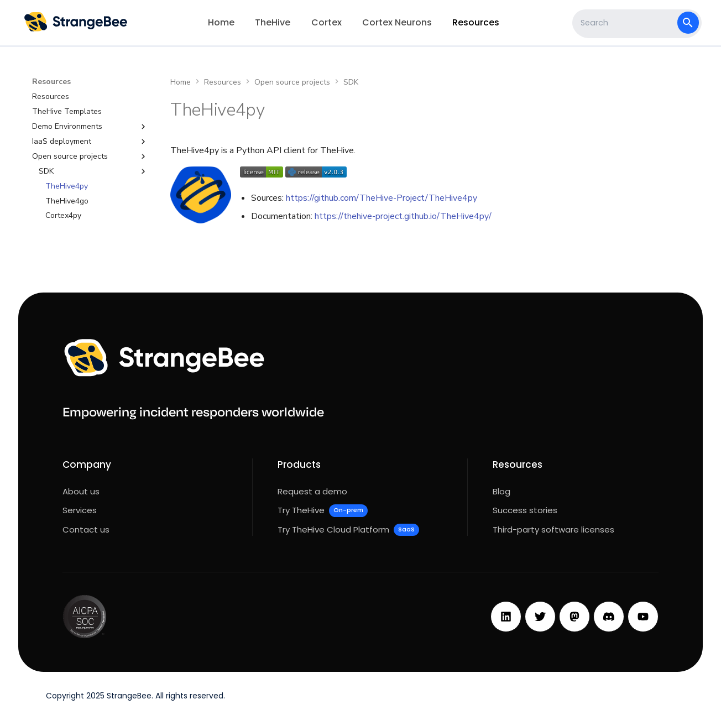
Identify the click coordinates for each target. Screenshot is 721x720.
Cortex (326, 22)
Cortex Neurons (397, 22)
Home (221, 22)
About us (81, 491)
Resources (475, 22)
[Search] (626, 23)
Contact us (85, 529)
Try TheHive (323, 510)
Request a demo (312, 491)
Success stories (525, 510)
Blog (501, 491)
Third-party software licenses (553, 529)
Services (79, 510)
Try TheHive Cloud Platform (348, 530)
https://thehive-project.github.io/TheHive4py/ (403, 216)
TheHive (272, 22)
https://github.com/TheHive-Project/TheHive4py (381, 198)
